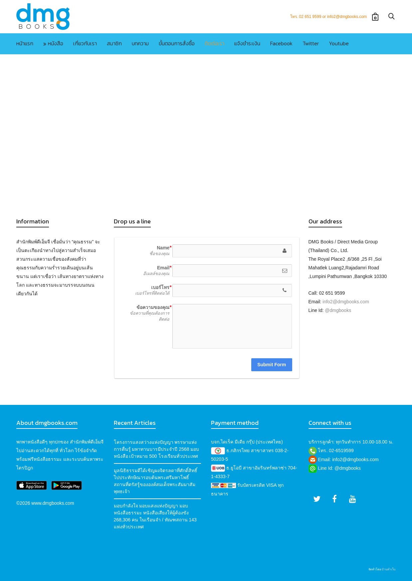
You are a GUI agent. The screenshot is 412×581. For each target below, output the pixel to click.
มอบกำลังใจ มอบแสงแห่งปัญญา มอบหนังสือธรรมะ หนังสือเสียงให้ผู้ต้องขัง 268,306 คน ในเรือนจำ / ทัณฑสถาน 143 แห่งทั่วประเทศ (155, 516)
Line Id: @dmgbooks (339, 468)
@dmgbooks (338, 310)
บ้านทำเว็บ (389, 569)
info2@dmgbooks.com (345, 301)
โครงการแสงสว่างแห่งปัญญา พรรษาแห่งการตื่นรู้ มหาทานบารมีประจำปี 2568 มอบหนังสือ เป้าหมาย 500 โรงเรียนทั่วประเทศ (156, 449)
